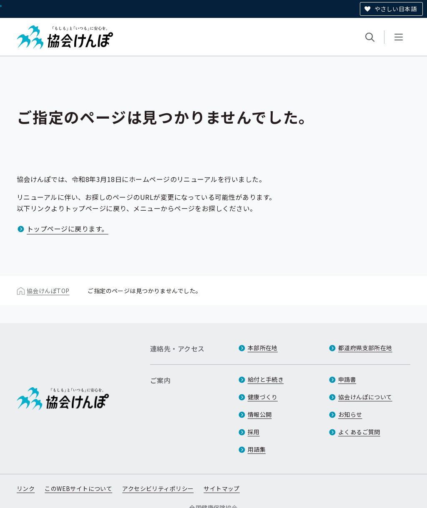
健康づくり (263, 397)
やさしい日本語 (395, 9)
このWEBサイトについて (78, 488)
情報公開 (260, 414)
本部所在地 (263, 348)
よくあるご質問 (359, 432)
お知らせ (350, 414)
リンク (26, 488)
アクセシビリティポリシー (157, 488)
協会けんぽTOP (48, 290)
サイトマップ (221, 488)
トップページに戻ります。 (67, 229)
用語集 (257, 449)
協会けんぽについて (365, 397)
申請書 (347, 379)
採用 (254, 432)
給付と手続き (266, 379)
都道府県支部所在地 (365, 348)
